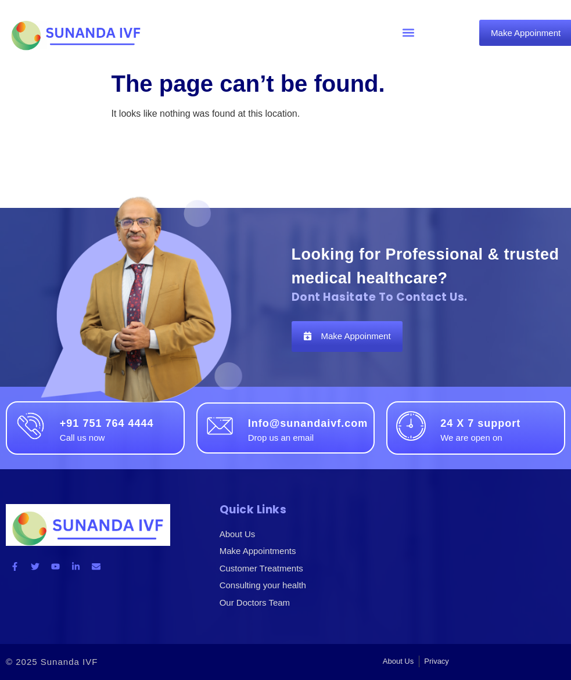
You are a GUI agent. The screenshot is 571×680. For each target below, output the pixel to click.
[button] (408, 32)
